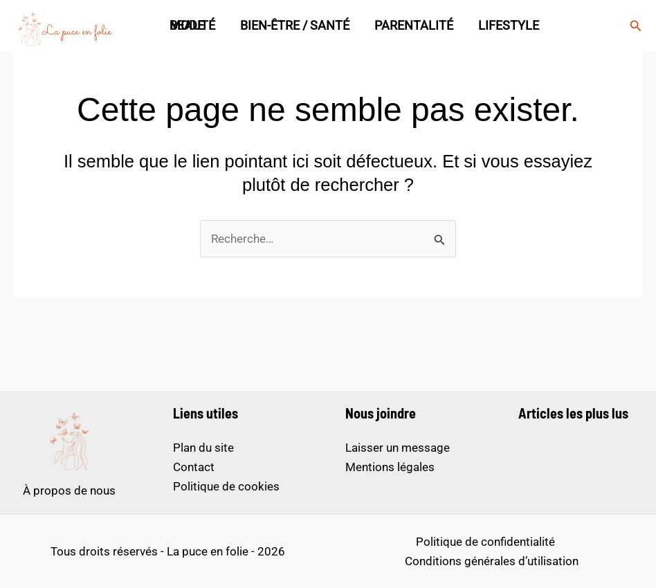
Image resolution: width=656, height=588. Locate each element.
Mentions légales (390, 467)
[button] (636, 26)
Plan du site (203, 447)
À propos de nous (69, 490)
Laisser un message (397, 447)
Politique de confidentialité (485, 542)
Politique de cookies (226, 486)
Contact (194, 467)
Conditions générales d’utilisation (491, 561)
